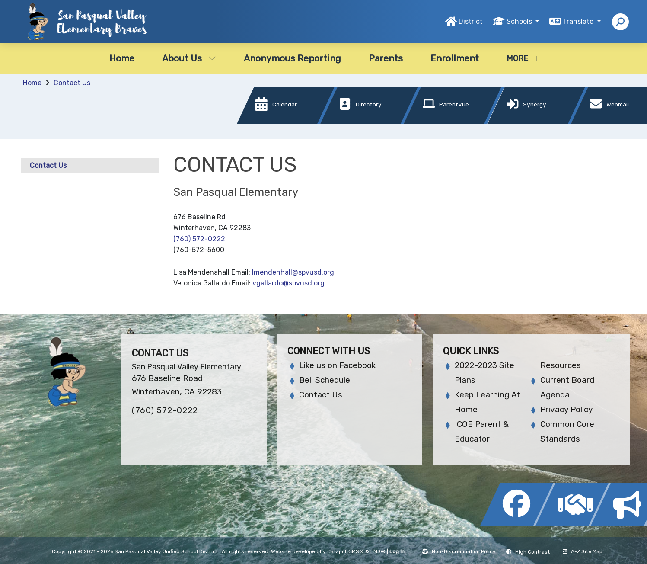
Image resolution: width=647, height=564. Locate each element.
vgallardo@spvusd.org (288, 283)
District (471, 21)
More (522, 58)
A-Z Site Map (582, 551)
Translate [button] (579, 21)
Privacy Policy (566, 409)
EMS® (378, 551)
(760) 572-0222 (199, 239)
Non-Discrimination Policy (459, 551)
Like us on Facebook (337, 365)
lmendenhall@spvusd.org (293, 272)
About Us (189, 58)
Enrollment (454, 58)
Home (121, 58)
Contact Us (72, 83)
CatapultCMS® (345, 551)
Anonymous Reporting (292, 58)
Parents (386, 58)
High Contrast (532, 552)
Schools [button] (520, 21)
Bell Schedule (324, 380)
